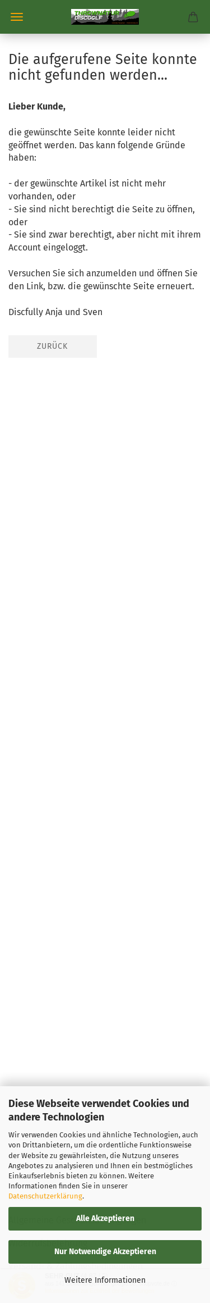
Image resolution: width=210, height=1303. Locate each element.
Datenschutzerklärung (45, 1196)
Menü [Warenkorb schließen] (17, 16)
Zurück (52, 346)
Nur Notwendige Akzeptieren (105, 1251)
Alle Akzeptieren (105, 1218)
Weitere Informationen (105, 1280)
